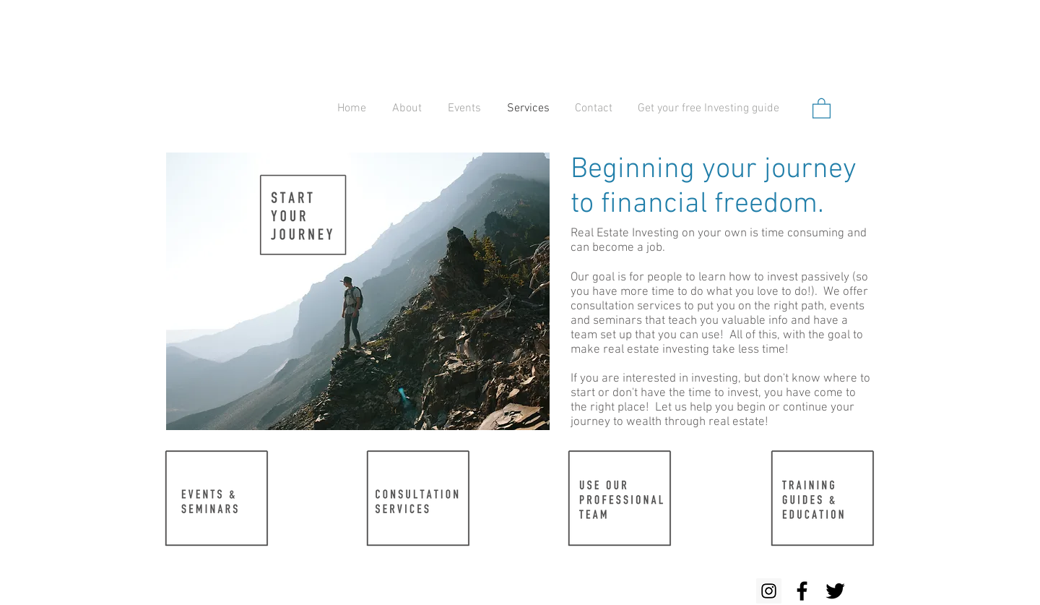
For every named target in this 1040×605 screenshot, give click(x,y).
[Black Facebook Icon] (802, 591)
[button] (821, 108)
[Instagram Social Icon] (768, 591)
